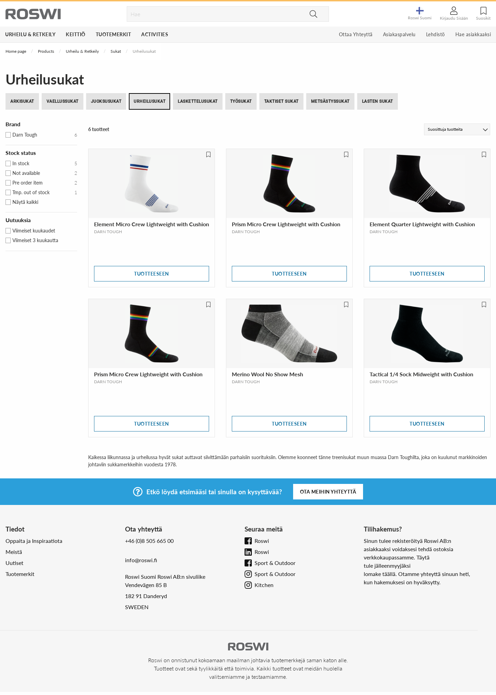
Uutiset (14, 562)
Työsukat (241, 101)
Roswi (262, 540)
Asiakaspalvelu (399, 34)
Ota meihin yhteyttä (328, 492)
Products (46, 51)
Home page (16, 51)
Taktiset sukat (281, 101)
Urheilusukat (149, 101)
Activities (154, 34)
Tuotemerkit (113, 34)
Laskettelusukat (198, 101)
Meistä (14, 551)
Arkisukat (22, 101)
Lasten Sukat (377, 101)
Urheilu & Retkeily (30, 34)
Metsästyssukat (330, 101)
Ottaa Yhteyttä (356, 34)
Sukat (116, 51)
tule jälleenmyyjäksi (387, 565)
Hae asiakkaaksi (473, 34)
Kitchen (264, 585)
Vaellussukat (62, 101)
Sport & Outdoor (275, 562)
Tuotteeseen (151, 274)
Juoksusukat (106, 101)
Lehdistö (435, 34)
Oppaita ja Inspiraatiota (34, 540)
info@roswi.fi (141, 560)
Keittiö (75, 34)
